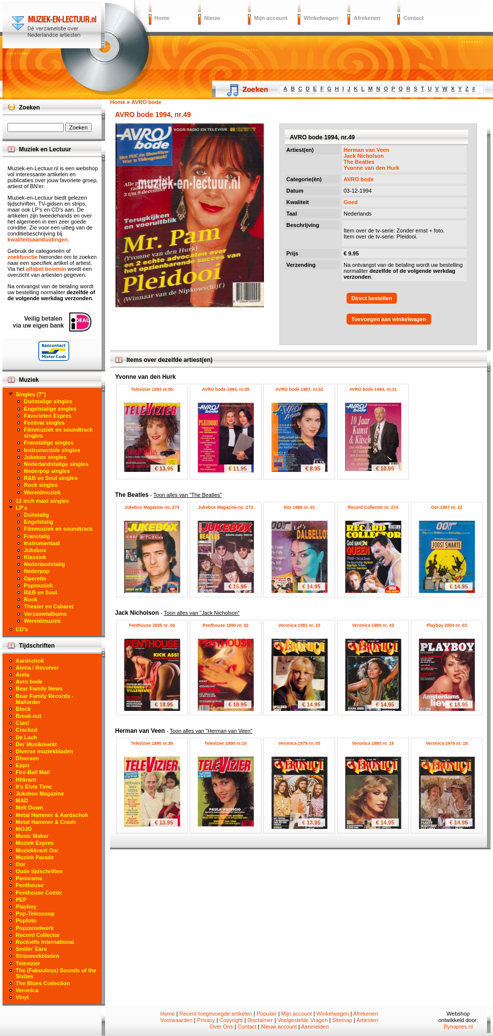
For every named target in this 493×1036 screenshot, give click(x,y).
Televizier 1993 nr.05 (152, 389)
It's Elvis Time (34, 787)
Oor (21, 864)
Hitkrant (26, 780)
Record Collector (38, 935)
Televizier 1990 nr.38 (152, 743)
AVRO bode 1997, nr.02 (299, 389)
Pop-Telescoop (35, 914)
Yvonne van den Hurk (371, 168)
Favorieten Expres (47, 416)
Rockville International (45, 942)
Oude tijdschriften (39, 871)
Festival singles (44, 423)
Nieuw (212, 18)
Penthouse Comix (39, 893)
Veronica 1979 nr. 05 (299, 743)
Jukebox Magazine (40, 794)
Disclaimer (260, 1020)
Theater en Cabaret (49, 606)
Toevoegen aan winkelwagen (389, 319)
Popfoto (26, 920)
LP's (21, 508)
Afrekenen (367, 18)
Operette (35, 578)
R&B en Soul (40, 592)
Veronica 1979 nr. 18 (447, 743)
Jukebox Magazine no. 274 (152, 507)
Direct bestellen (372, 298)
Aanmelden (315, 1027)
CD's (22, 629)
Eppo (23, 765)
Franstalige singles (49, 443)
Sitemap (342, 1020)
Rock (30, 599)
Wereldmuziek (42, 492)
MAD (22, 801)
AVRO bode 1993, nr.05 (225, 389)
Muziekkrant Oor (37, 850)
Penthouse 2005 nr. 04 (152, 625)
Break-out (28, 716)
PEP (21, 900)
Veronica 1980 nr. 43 (373, 625)
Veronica (27, 990)
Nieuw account (279, 1027)
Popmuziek (38, 585)
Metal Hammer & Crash (46, 822)
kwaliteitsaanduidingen (37, 239)
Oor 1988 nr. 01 (299, 507)
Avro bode (29, 682)
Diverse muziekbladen (45, 751)
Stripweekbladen (37, 956)
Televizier (28, 963)
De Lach (26, 737)
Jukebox (35, 550)
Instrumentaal (42, 543)
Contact (413, 18)
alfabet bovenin (46, 269)
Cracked (26, 730)
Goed (351, 202)
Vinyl (22, 997)
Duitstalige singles (48, 401)
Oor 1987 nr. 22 (446, 507)
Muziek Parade (35, 857)
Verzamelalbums (45, 614)
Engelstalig (38, 522)
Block (23, 709)
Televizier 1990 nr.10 (225, 743)
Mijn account (270, 18)
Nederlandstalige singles (56, 464)
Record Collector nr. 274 (373, 507)
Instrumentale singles (52, 450)
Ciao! (23, 723)
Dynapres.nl (458, 1027)
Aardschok (30, 661)
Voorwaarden (176, 1020)
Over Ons (221, 1027)
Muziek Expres (35, 843)
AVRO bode (358, 179)
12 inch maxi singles (42, 501)
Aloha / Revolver (37, 668)
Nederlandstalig (44, 564)
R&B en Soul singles (51, 478)
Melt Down (29, 807)
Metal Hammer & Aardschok (52, 815)
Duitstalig (36, 515)
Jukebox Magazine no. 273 (225, 507)
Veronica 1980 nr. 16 (373, 743)
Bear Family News (39, 688)
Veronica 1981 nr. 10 (299, 625)
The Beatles (359, 162)
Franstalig (37, 536)
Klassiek (35, 557)
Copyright (231, 1020)
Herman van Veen (366, 150)
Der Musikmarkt (36, 744)
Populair (266, 1014)
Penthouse (30, 885)
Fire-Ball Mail (33, 772)
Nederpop (36, 571)
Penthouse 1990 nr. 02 (225, 625)
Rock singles (41, 485)
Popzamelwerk (35, 928)
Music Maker (32, 836)
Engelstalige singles (50, 409)
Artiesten (367, 1020)
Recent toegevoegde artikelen (215, 1014)
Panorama (29, 878)
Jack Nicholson (364, 156)
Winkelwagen (321, 18)
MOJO (24, 829)
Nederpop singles (47, 471)
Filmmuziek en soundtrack (58, 529)
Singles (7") (31, 394)
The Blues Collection (43, 983)
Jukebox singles (45, 457)
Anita (23, 675)
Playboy (26, 907)
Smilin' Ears (31, 949)
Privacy (206, 1020)
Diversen (27, 758)
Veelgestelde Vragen (302, 1020)
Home (162, 18)
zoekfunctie (22, 257)
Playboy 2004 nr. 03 (446, 625)
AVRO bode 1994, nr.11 (373, 389)
